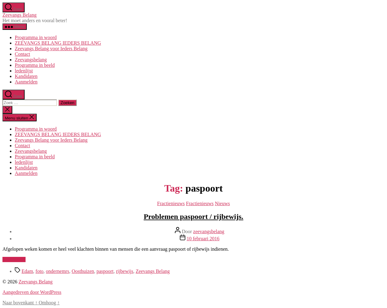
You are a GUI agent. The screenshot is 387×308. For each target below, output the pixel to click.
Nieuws (222, 203)
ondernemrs (57, 271)
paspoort (105, 271)
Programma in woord (36, 37)
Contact (22, 54)
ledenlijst (24, 70)
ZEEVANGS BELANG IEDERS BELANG (58, 43)
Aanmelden (26, 81)
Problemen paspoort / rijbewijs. (194, 217)
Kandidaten (26, 76)
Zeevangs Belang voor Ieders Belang (51, 48)
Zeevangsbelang (31, 59)
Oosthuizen (83, 271)
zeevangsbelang (208, 231)
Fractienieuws (171, 203)
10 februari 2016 (203, 238)
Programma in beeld (35, 65)
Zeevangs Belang (19, 15)
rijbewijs (124, 271)
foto (39, 271)
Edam (27, 271)
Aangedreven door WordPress (31, 292)
